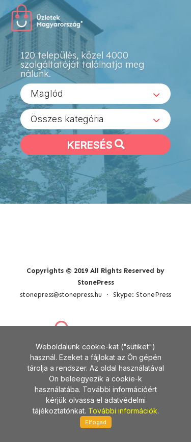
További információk (122, 410)
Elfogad (95, 422)
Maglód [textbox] (47, 93)
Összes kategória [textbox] (67, 119)
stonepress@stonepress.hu (61, 294)
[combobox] (95, 94)
